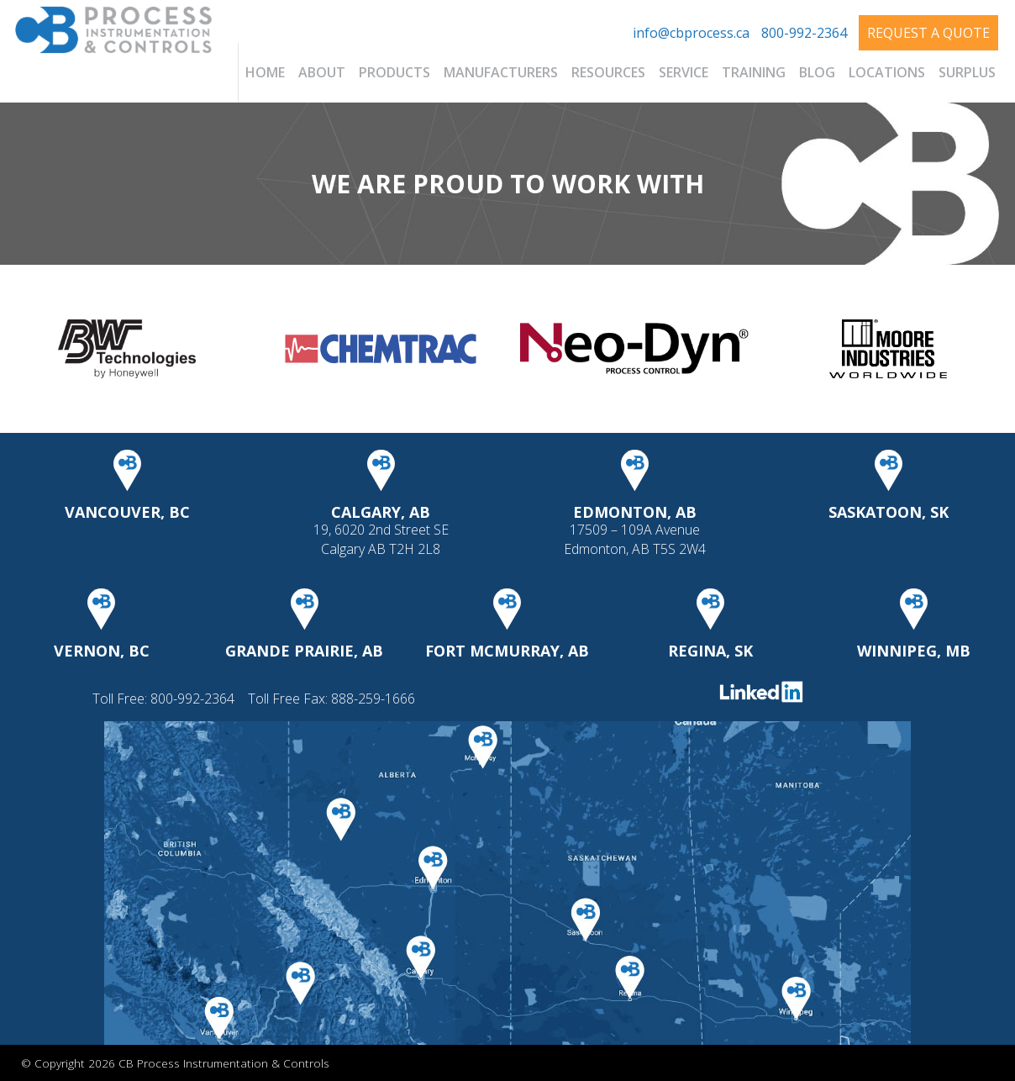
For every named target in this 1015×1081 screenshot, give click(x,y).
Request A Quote (928, 33)
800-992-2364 (804, 33)
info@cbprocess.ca (691, 33)
